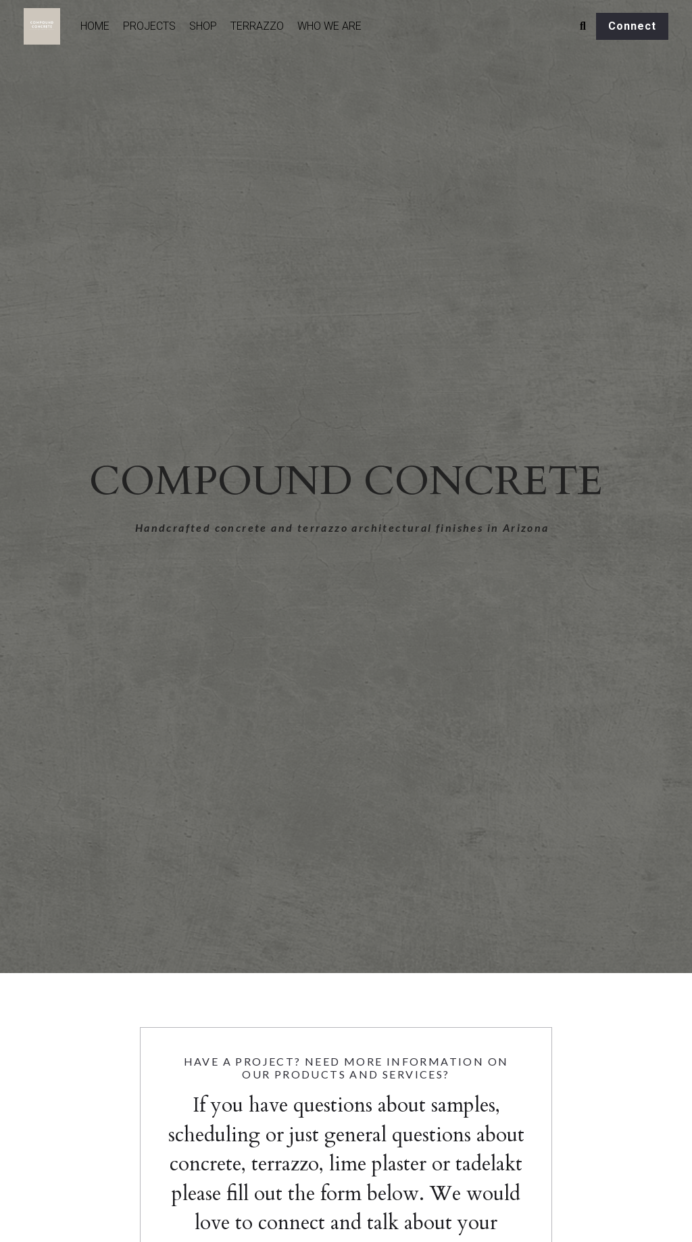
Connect (632, 26)
